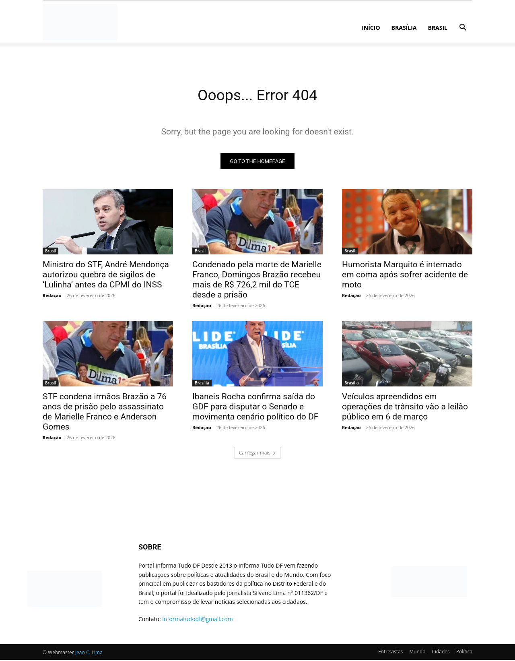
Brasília (404, 27)
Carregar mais (257, 454)
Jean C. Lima (89, 653)
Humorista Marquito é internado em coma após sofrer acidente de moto (405, 276)
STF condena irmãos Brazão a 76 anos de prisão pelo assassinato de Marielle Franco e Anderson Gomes (105, 413)
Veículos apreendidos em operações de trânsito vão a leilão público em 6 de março (405, 408)
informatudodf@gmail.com (197, 620)
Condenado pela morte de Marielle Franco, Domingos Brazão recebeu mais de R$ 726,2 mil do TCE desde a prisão (256, 281)
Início (371, 27)
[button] (462, 28)
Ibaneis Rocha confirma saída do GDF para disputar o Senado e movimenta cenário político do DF (255, 408)
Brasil (437, 27)
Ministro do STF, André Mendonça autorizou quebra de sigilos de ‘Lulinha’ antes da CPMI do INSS (106, 276)
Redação (52, 297)
